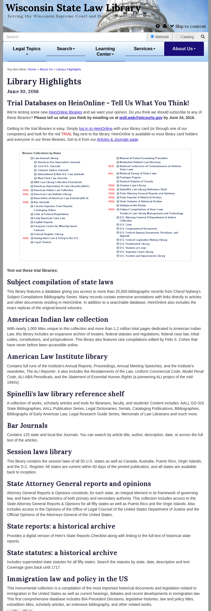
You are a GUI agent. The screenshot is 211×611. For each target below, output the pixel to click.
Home (32, 69)
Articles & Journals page (117, 139)
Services (144, 48)
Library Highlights (68, 69)
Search (66, 48)
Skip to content (188, 26)
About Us (184, 48)
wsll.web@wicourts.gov (141, 117)
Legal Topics (27, 50)
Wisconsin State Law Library (73, 7)
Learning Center (105, 51)
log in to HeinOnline (95, 128)
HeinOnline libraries (65, 112)
